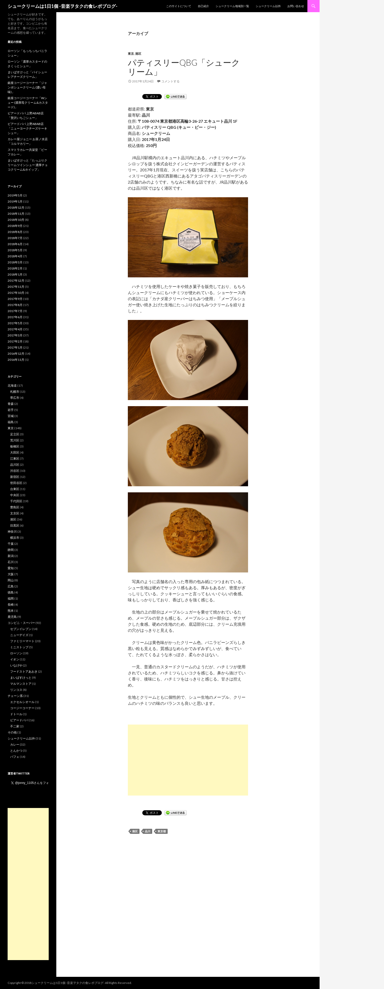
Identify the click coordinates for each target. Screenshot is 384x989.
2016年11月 (16, 360)
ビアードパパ (19, 720)
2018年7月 (15, 238)
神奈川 (12, 531)
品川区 (14, 464)
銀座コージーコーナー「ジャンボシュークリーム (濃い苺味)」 (27, 87)
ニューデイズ (19, 635)
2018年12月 (16, 207)
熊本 (11, 611)
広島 (11, 586)
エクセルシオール (22, 702)
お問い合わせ (295, 6)
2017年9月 (15, 299)
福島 (11, 422)
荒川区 (14, 440)
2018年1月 (15, 274)
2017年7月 (15, 311)
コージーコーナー (22, 708)
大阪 (11, 574)
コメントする (170, 81)
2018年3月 (15, 262)
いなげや (16, 665)
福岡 (11, 598)
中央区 (14, 495)
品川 (147, 831)
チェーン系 (15, 696)
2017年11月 (16, 287)
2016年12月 (16, 353)
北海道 (12, 385)
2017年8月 (15, 305)
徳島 (11, 592)
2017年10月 (16, 293)
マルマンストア (20, 684)
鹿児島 (12, 617)
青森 (11, 404)
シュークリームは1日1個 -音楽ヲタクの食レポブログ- (62, 6)
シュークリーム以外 (268, 6)
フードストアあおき (24, 671)
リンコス (16, 690)
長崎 (11, 604)
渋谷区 (14, 471)
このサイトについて (178, 6)
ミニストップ (19, 647)
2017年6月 (15, 317)
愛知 (11, 568)
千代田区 (16, 501)
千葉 (11, 544)
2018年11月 (16, 213)
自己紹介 (203, 6)
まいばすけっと (20, 677)
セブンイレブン (20, 629)
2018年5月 (15, 250)
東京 (131, 54)
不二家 (14, 726)
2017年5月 (15, 323)
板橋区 (14, 446)
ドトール (16, 714)
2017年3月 (15, 335)
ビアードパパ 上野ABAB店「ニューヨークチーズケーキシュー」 (27, 128)
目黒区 (14, 525)
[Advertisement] (188, 760)
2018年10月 (16, 220)
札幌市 (14, 391)
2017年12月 (16, 280)
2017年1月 (15, 347)
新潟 (11, 556)
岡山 (11, 580)
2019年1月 (15, 201)
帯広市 (14, 398)
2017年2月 (15, 341)
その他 (12, 732)
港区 (138, 54)
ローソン (16, 653)
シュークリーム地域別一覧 (232, 6)
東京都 (162, 831)
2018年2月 (15, 268)
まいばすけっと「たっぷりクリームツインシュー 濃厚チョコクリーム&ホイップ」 (28, 164)
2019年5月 (15, 195)
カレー (14, 744)
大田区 (14, 452)
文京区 (14, 513)
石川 (11, 562)
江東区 (14, 458)
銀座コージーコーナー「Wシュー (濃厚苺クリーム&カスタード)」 (28, 102)
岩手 (11, 410)
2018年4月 (15, 256)
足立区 (14, 434)
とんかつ (16, 750)
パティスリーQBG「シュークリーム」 (184, 67)
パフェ (14, 757)
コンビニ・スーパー (21, 623)
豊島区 (14, 507)
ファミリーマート (22, 641)
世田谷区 (16, 483)
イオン (14, 659)
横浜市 (14, 538)
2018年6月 (15, 244)
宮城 (11, 416)
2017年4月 (15, 329)
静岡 (11, 550)
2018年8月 (15, 232)
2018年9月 (15, 226)
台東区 (14, 489)
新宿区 (14, 477)
